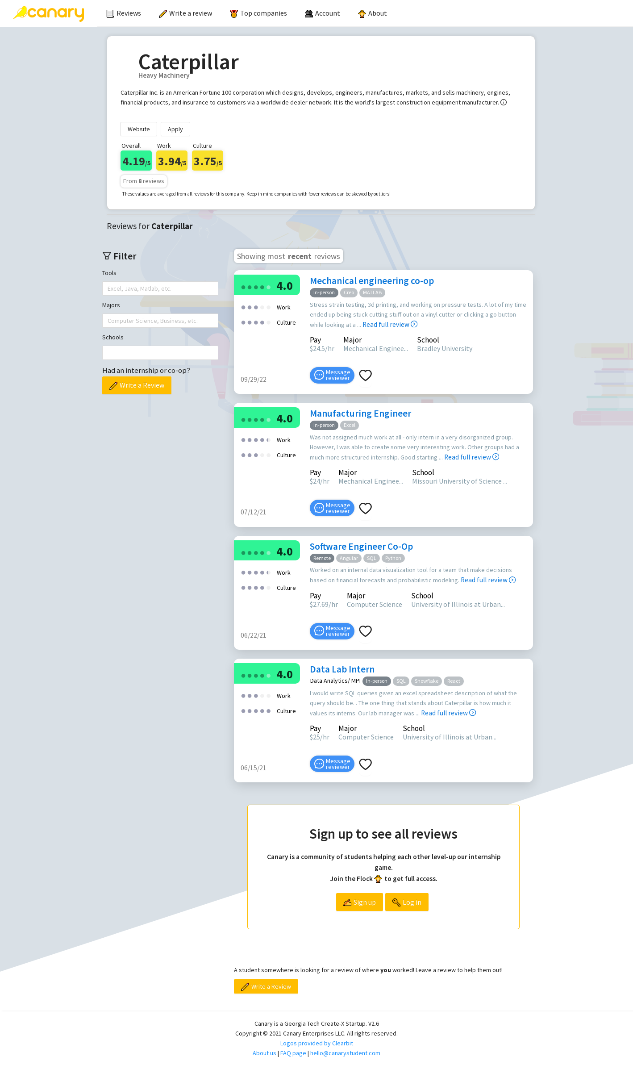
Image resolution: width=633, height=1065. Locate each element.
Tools (109, 273)
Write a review (185, 12)
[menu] (365, 13)
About (372, 12)
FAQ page (293, 1053)
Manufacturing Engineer (360, 413)
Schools (113, 337)
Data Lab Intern (342, 669)
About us (264, 1053)
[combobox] (108, 288)
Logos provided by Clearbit (316, 1043)
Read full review (389, 324)
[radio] (243, 286)
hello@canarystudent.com (345, 1053)
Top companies (258, 12)
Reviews (123, 12)
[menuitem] (123, 13)
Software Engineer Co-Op (361, 546)
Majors (111, 305)
